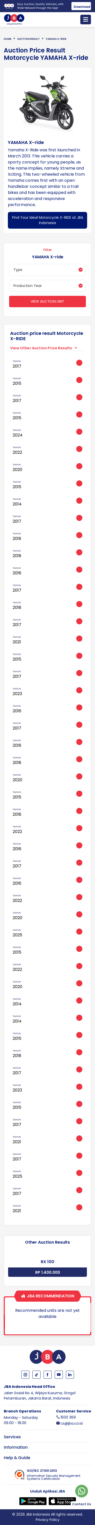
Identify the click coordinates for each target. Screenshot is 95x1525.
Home (7, 39)
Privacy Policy (48, 1519)
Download (82, 7)
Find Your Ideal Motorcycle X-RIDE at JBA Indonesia (47, 220)
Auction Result (28, 39)
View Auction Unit (47, 301)
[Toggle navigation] (85, 19)
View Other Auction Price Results (41, 348)
